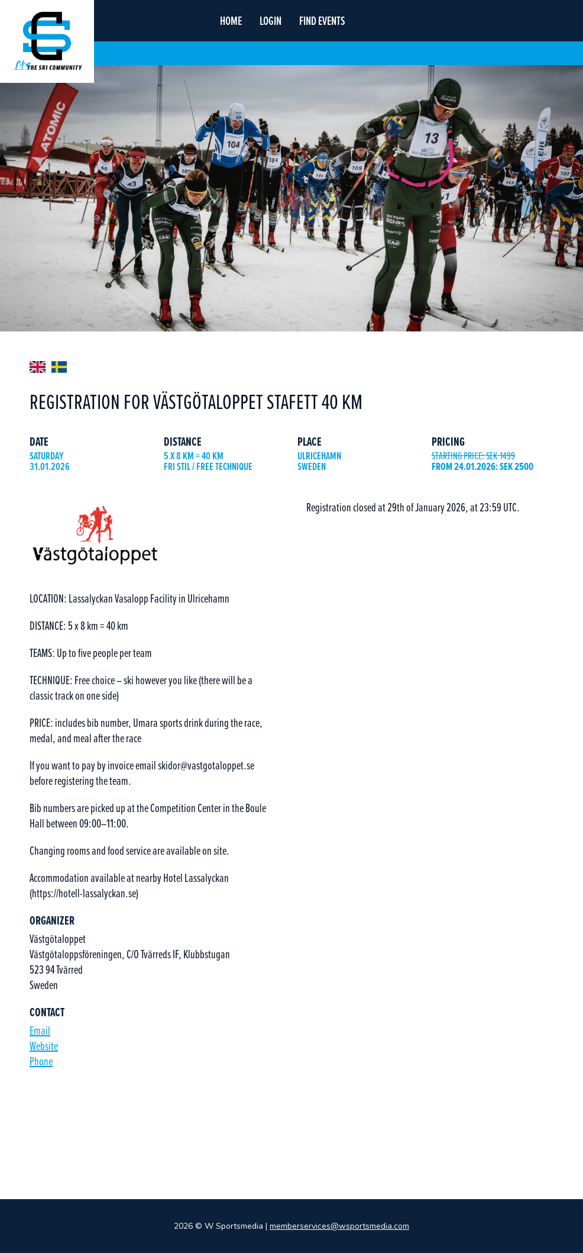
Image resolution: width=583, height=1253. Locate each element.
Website (44, 1046)
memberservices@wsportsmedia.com (339, 1226)
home (231, 20)
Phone (41, 1061)
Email (40, 1030)
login (270, 20)
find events (322, 20)
